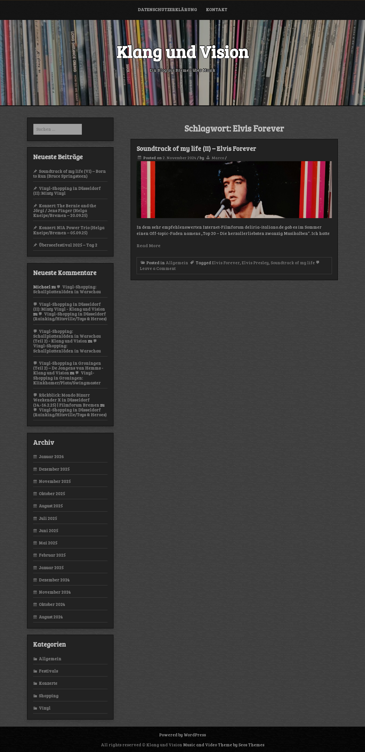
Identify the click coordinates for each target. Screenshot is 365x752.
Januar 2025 (51, 567)
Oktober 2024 (52, 604)
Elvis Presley (255, 262)
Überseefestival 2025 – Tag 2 (68, 245)
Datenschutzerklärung (167, 9)
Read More (149, 245)
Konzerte (48, 683)
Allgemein (177, 262)
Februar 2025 (52, 555)
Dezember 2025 (54, 469)
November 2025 (55, 481)
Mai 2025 (48, 543)
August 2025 (51, 506)
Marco (218, 157)
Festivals (48, 671)
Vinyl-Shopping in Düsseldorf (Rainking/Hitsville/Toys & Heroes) (70, 316)
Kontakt (216, 9)
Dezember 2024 (54, 580)
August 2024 (51, 617)
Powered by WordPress (182, 734)
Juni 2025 (48, 530)
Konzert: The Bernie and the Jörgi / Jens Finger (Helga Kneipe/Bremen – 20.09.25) (64, 210)
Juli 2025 (48, 518)
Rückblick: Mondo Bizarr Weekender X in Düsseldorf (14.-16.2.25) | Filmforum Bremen (66, 400)
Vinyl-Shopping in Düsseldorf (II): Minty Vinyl (67, 190)
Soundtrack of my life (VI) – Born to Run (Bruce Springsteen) (69, 173)
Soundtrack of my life (293, 262)
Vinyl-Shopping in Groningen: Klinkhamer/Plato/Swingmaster (67, 378)
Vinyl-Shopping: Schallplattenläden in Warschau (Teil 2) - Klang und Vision (67, 336)
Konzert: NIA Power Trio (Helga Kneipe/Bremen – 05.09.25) (68, 230)
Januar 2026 (51, 456)
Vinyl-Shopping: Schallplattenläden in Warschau (67, 289)
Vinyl (44, 708)
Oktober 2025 (52, 493)
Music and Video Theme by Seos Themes (223, 744)
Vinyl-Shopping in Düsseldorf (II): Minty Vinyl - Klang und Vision (69, 306)
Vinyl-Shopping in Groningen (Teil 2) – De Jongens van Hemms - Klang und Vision (68, 368)
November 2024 (55, 592)
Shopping (48, 695)
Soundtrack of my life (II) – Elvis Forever (196, 148)
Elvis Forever (226, 262)
